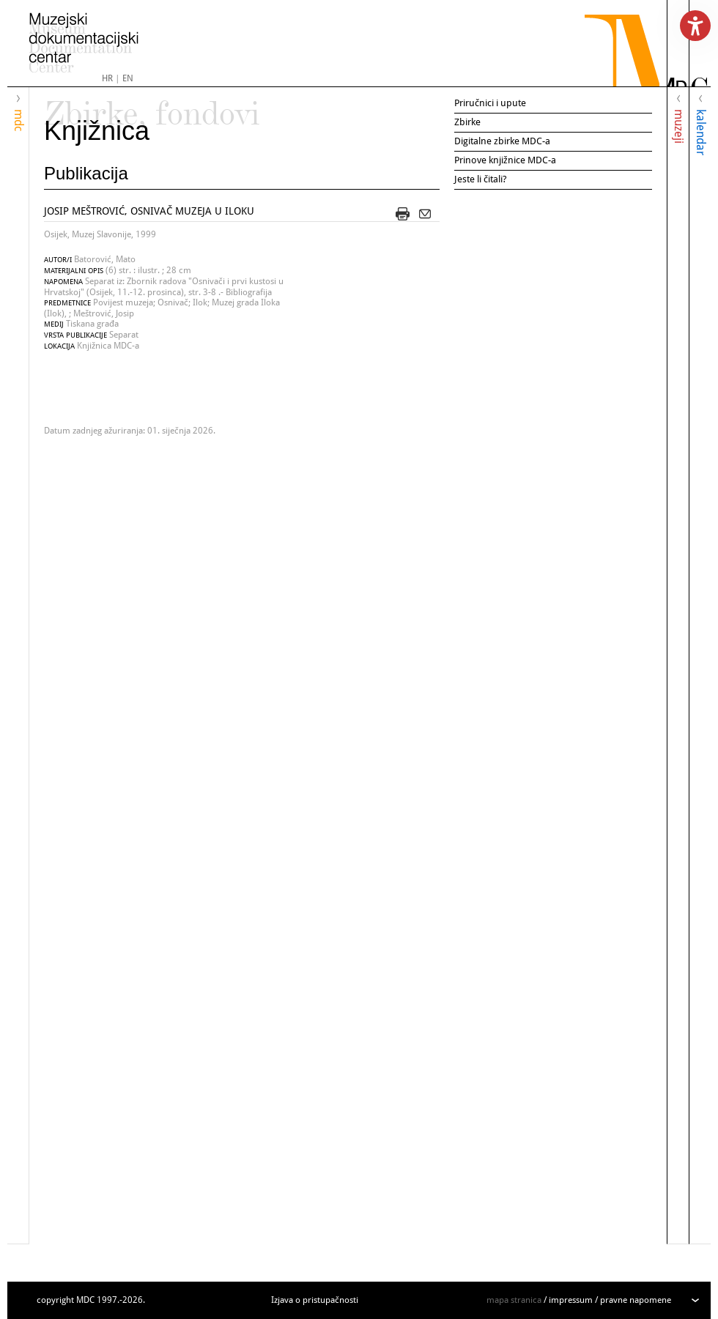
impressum (571, 1300)
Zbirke (467, 121)
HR (107, 78)
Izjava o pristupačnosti (314, 1300)
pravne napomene (635, 1300)
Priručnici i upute (490, 102)
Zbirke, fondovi (152, 107)
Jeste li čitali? (480, 179)
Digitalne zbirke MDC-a (502, 140)
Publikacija (86, 173)
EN (127, 78)
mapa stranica (513, 1300)
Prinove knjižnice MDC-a (505, 160)
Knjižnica (96, 131)
